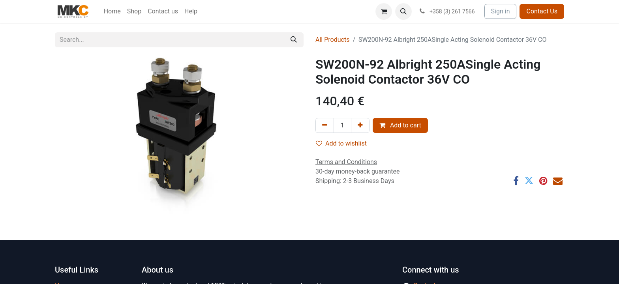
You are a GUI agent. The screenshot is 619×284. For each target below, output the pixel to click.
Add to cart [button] (400, 125)
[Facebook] (516, 180)
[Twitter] (529, 180)
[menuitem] (112, 11)
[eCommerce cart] (383, 11)
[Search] (294, 39)
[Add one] (360, 125)
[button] (403, 11)
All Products (332, 39)
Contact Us (541, 11)
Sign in (500, 11)
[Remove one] (324, 125)
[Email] (558, 180)
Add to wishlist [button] (341, 143)
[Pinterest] (543, 180)
